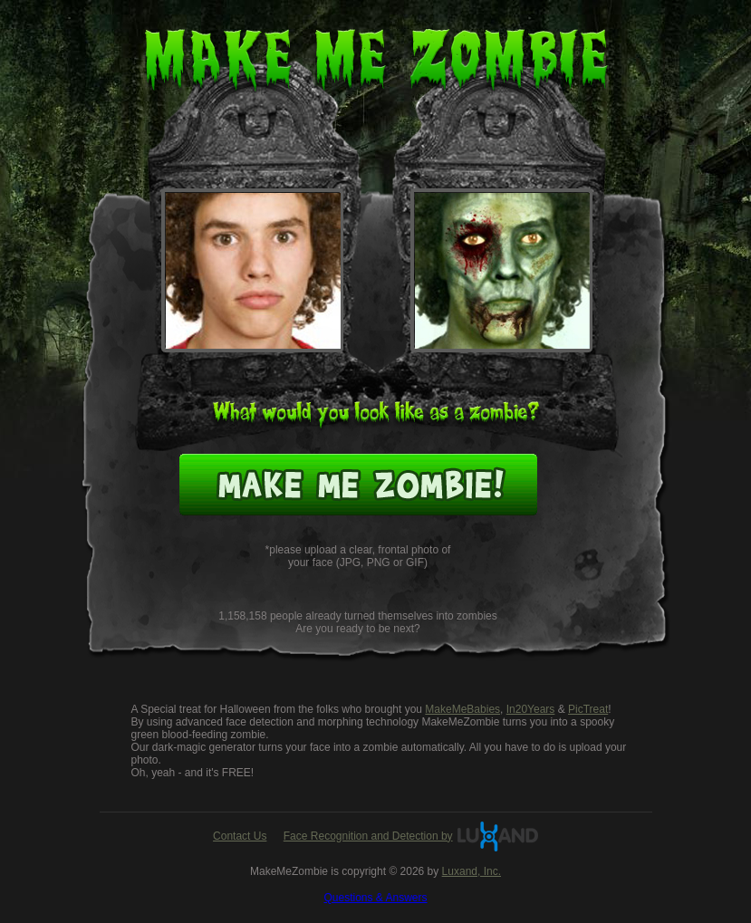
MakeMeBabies (462, 709)
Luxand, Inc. (471, 871)
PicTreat (588, 709)
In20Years (530, 709)
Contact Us (239, 836)
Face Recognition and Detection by (368, 836)
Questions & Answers (375, 897)
